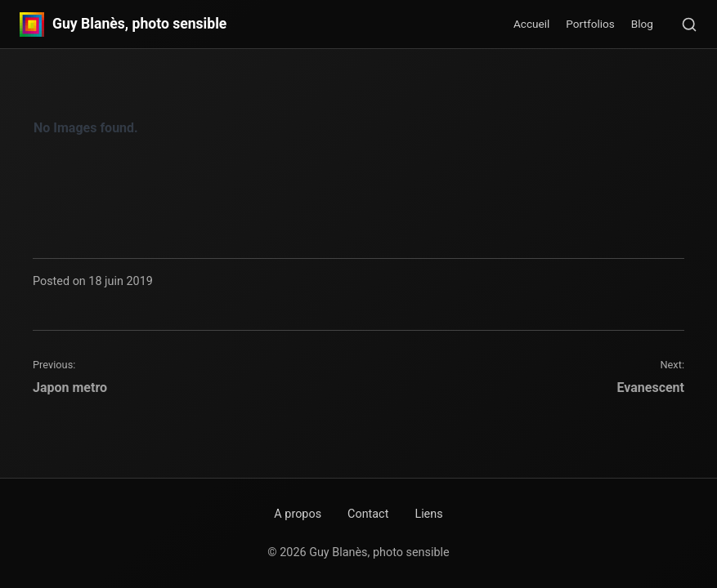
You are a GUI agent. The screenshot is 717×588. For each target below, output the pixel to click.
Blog (642, 23)
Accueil (531, 23)
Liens (428, 514)
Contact (367, 514)
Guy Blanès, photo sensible (139, 24)
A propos (297, 514)
